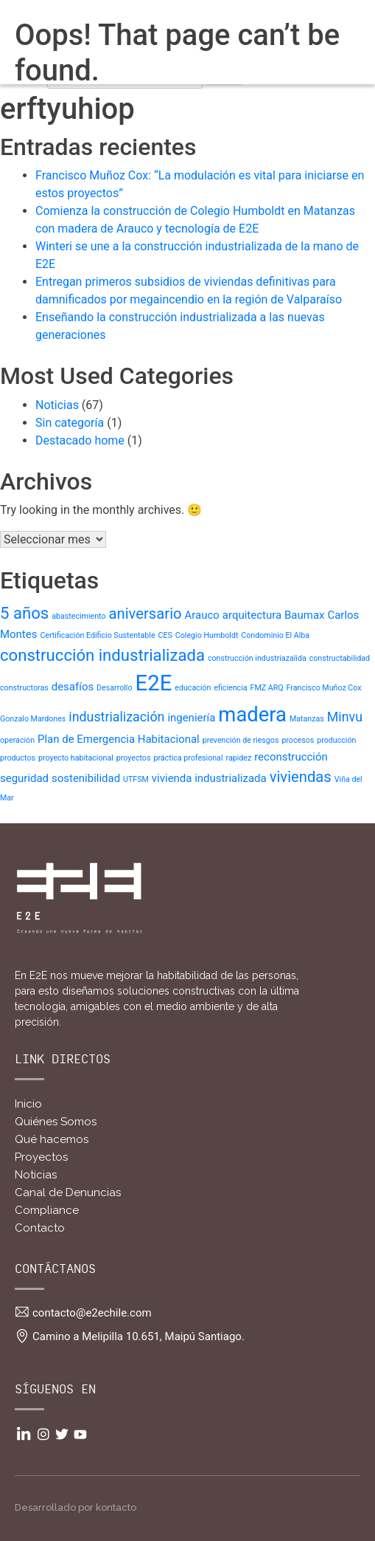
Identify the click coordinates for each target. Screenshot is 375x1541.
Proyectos (41, 1157)
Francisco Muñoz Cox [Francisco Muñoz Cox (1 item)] (324, 688)
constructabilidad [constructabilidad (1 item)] (339, 658)
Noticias (57, 405)
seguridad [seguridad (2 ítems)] (24, 778)
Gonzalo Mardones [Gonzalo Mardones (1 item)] (33, 719)
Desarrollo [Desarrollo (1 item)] (114, 688)
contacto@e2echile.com (92, 1312)
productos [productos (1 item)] (17, 758)
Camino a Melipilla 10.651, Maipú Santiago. (138, 1336)
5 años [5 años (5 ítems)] (24, 612)
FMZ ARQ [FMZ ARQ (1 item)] (267, 688)
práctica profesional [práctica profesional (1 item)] (187, 758)
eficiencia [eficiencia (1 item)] (230, 688)
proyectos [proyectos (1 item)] (133, 758)
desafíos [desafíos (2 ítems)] (73, 686)
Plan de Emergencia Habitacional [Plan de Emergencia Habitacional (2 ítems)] (119, 739)
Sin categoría (69, 423)
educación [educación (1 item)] (193, 688)
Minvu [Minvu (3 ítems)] (344, 716)
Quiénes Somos (56, 1121)
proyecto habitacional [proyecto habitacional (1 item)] (75, 758)
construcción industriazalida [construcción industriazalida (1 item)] (257, 658)
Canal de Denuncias (68, 1192)
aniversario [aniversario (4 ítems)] (145, 613)
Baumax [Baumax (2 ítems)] (304, 615)
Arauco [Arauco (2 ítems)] (202, 615)
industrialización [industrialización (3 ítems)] (116, 716)
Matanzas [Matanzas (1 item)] (307, 719)
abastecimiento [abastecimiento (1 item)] (78, 616)
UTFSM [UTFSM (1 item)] (136, 779)
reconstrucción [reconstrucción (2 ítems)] (291, 756)
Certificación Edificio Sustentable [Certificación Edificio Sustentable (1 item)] (97, 635)
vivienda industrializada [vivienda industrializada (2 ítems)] (209, 778)
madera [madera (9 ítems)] (252, 715)
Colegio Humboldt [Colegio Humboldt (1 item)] (207, 635)
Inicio (28, 1104)
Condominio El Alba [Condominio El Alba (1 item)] (275, 635)
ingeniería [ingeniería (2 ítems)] (191, 717)
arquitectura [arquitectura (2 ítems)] (251, 615)
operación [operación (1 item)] (17, 740)
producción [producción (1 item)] (336, 740)
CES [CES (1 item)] (165, 635)
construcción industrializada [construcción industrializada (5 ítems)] (102, 655)
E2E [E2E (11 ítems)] (153, 683)
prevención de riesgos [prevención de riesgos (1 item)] (241, 740)
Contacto (40, 1228)
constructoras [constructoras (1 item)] (24, 688)
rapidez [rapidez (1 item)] (238, 758)
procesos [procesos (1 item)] (297, 740)
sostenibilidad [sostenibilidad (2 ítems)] (86, 778)
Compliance (47, 1210)
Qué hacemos (51, 1139)
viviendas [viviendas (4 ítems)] (301, 777)
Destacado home (80, 440)
